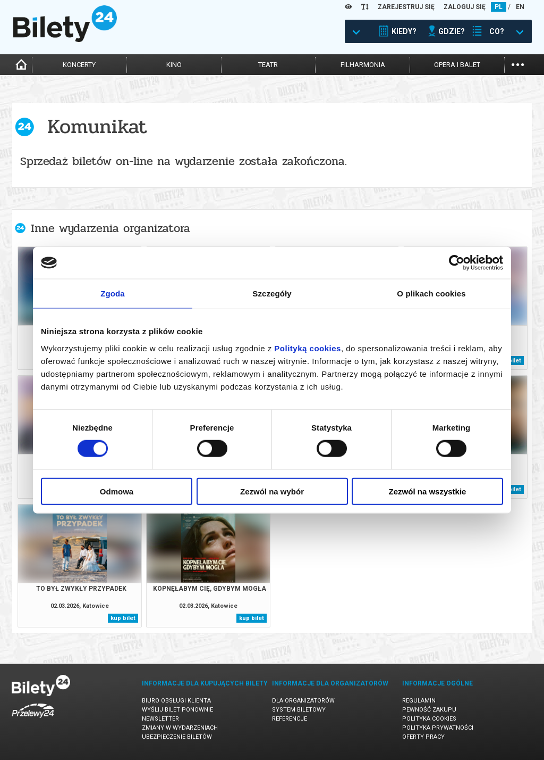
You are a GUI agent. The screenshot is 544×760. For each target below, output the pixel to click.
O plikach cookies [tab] (431, 293)
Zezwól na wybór (272, 490)
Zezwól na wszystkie (427, 490)
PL (499, 7)
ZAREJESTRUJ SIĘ (406, 7)
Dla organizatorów (303, 700)
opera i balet (457, 65)
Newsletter (160, 718)
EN (520, 7)
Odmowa (116, 490)
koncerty (79, 65)
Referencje (289, 718)
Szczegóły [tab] (271, 293)
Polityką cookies (307, 347)
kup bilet (122, 618)
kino (174, 65)
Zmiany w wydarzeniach (180, 727)
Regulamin (419, 700)
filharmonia (363, 65)
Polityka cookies (429, 718)
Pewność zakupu (429, 709)
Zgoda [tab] (112, 293)
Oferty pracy (423, 736)
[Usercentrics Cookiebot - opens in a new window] (456, 263)
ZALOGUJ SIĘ (465, 7)
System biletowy (299, 709)
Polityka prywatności (437, 727)
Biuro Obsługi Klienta (176, 700)
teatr (268, 65)
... (518, 63)
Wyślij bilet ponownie (177, 709)
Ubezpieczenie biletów (177, 736)
